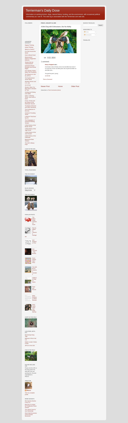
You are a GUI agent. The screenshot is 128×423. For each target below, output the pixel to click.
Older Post (75, 86)
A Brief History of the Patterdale (30, 136)
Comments (87, 35)
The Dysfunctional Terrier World (29, 78)
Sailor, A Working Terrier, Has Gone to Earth (30, 97)
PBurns (29, 390)
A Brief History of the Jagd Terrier (30, 129)
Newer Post (45, 86)
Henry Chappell (49, 64)
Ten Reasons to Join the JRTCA (30, 75)
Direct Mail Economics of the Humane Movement (31, 414)
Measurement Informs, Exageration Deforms (30, 59)
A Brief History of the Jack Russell (30, 133)
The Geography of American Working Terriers (30, 121)
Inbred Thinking (29, 47)
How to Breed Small (30, 55)
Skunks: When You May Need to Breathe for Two (30, 89)
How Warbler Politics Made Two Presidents (30, 71)
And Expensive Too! (34, 241)
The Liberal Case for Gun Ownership (30, 410)
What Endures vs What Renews (34, 298)
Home (60, 86)
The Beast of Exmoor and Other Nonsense (30, 106)
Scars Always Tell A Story (34, 260)
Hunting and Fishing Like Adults (30, 93)
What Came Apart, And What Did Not (34, 308)
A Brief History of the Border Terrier (30, 126)
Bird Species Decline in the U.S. (30, 401)
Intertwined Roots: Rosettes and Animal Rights (30, 67)
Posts (86, 32)
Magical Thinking (29, 45)
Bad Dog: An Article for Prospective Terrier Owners (31, 406)
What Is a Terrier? (29, 49)
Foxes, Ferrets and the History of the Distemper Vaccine (30, 102)
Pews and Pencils (34, 288)
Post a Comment (47, 79)
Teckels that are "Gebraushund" (29, 63)
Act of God (28, 85)
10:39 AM (47, 76)
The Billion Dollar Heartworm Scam (34, 221)
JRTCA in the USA (30, 345)
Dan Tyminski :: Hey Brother (34, 251)
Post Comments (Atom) (54, 90)
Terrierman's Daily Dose (43, 10)
